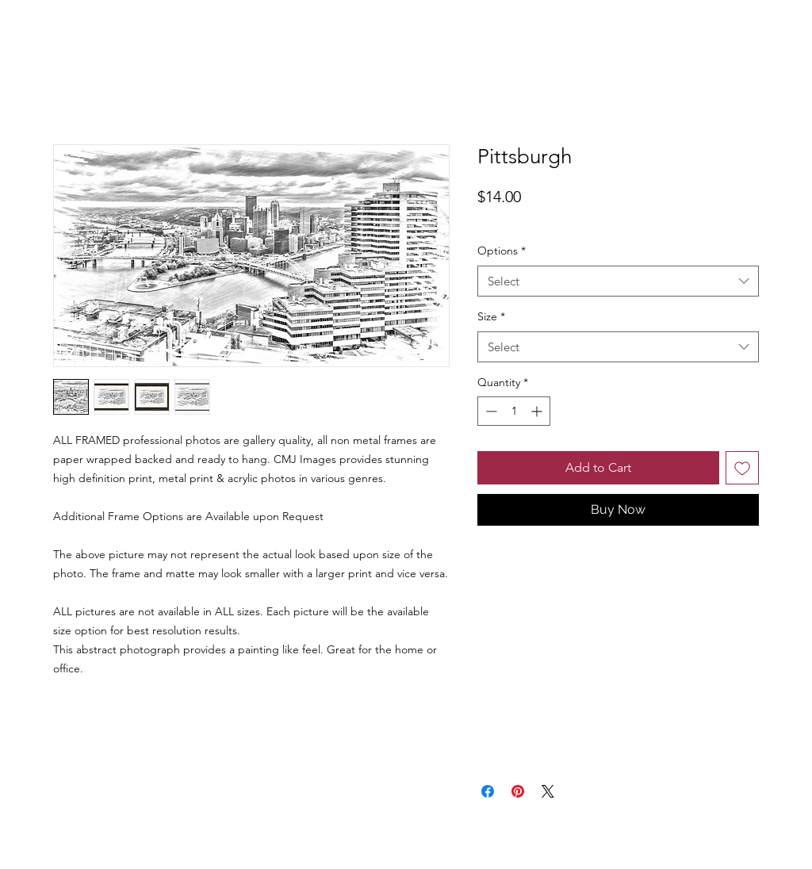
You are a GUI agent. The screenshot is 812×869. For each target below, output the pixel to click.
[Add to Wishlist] (742, 467)
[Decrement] (490, 411)
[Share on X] (547, 791)
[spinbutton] (514, 411)
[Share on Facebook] (487, 791)
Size (491, 316)
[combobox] (618, 281)
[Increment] (538, 411)
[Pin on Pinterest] (517, 791)
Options (501, 250)
